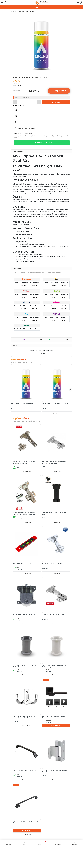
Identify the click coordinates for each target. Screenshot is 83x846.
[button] (15, 44)
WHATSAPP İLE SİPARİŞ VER (42, 143)
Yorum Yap (41, 354)
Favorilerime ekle (19, 105)
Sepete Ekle (58, 91)
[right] (70, 389)
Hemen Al (56, 102)
